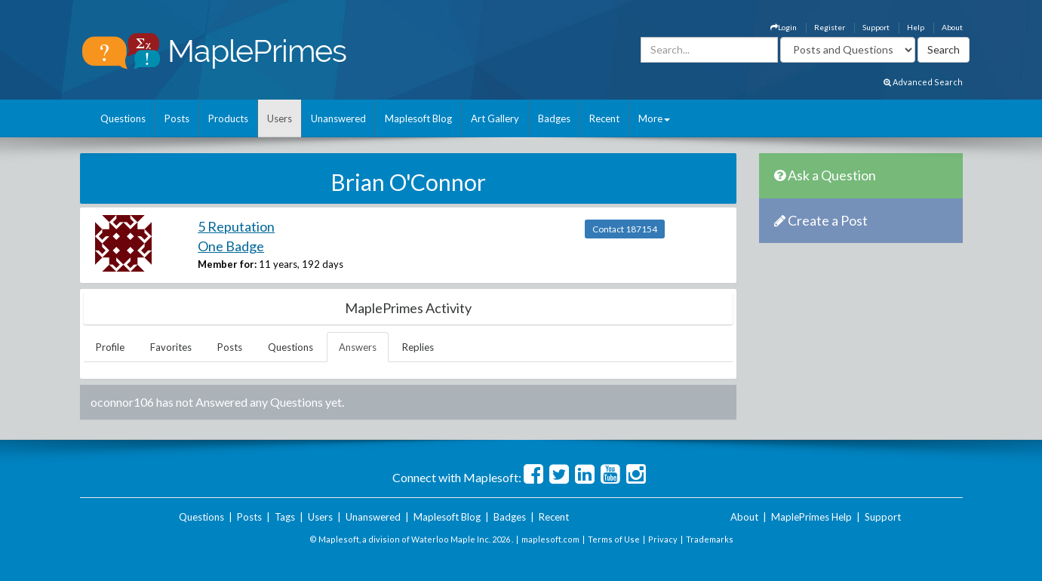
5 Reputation (236, 226)
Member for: (227, 264)
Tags (285, 517)
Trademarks (709, 539)
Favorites (171, 347)
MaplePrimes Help (811, 517)
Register (829, 27)
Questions (123, 118)
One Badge (231, 246)
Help (915, 27)
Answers (358, 347)
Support (876, 27)
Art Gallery (495, 118)
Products (228, 118)
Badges (554, 118)
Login (783, 27)
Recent (604, 118)
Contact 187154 (624, 229)
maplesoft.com (550, 539)
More (654, 118)
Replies (418, 347)
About (952, 27)
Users (279, 118)
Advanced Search (923, 82)
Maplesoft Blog (418, 118)
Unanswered (338, 118)
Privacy (663, 539)
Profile (110, 347)
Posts (176, 118)
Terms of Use (614, 539)
